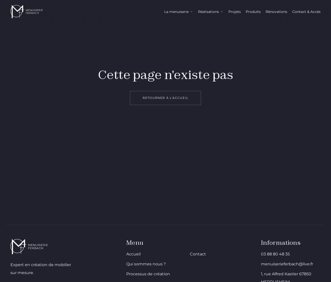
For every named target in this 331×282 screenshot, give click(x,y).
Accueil (133, 254)
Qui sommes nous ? (146, 264)
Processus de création (148, 274)
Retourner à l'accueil (165, 98)
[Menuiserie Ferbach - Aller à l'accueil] (26, 11)
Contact (198, 254)
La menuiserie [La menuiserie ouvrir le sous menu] (178, 11)
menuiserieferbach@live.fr (287, 264)
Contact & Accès (306, 11)
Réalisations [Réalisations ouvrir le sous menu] (210, 11)
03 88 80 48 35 (275, 254)
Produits (253, 11)
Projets (234, 11)
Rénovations (276, 11)
